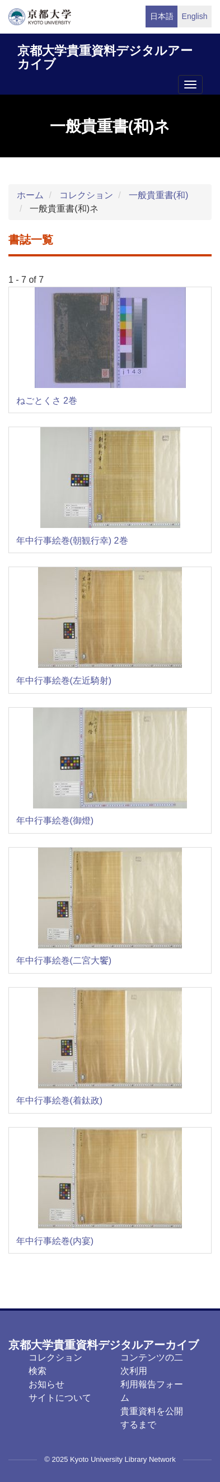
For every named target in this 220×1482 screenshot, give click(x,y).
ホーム (30, 195)
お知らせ (46, 1384)
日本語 (162, 16)
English (195, 16)
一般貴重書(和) (159, 195)
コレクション (86, 195)
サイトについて (60, 1397)
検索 (37, 1371)
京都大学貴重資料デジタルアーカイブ (105, 56)
